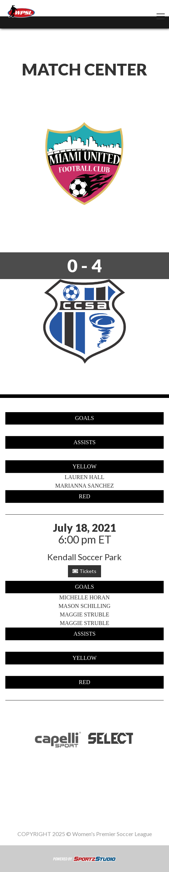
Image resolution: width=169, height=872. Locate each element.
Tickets (84, 571)
